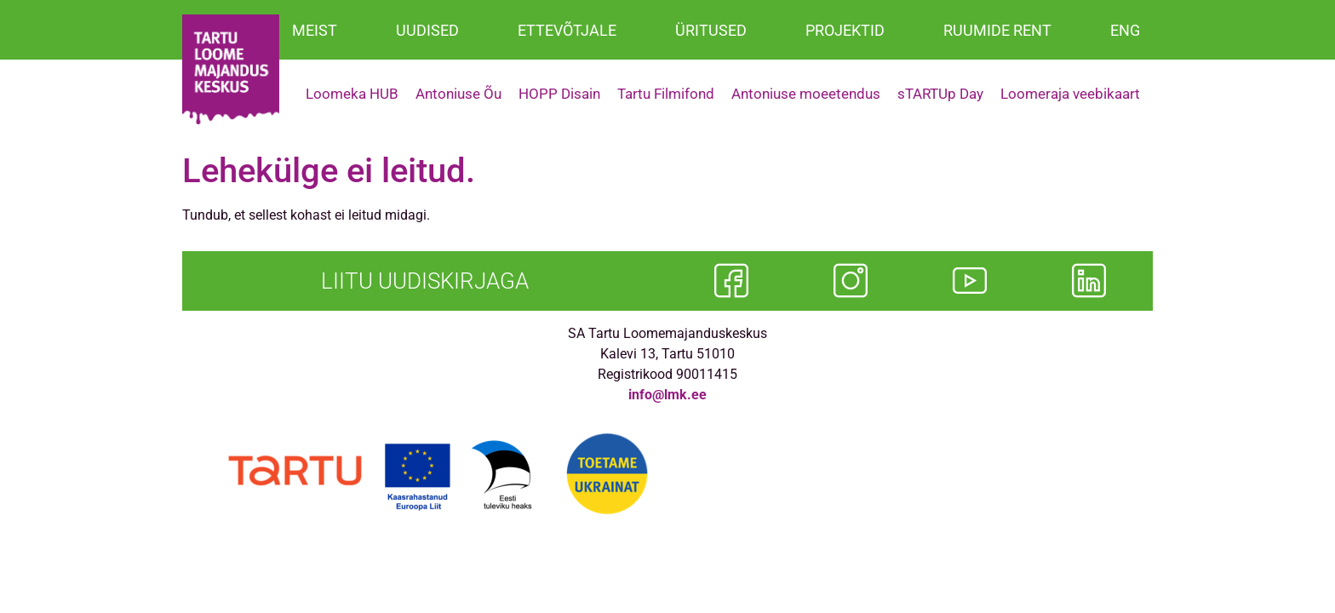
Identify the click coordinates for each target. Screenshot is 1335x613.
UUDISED (427, 30)
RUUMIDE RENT (997, 30)
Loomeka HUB (352, 93)
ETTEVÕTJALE (567, 30)
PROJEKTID (845, 30)
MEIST (314, 30)
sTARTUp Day (940, 93)
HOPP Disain (559, 93)
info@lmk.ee (667, 395)
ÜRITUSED (711, 30)
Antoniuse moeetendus (805, 93)
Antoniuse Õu (458, 93)
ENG (1125, 30)
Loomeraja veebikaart (1070, 93)
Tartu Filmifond (665, 93)
